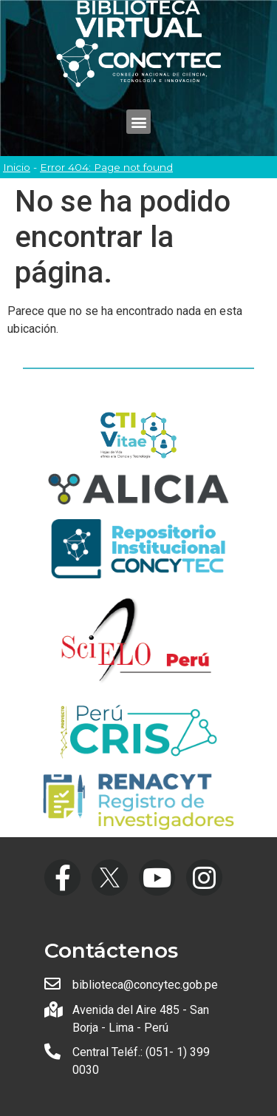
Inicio (16, 167)
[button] (138, 121)
